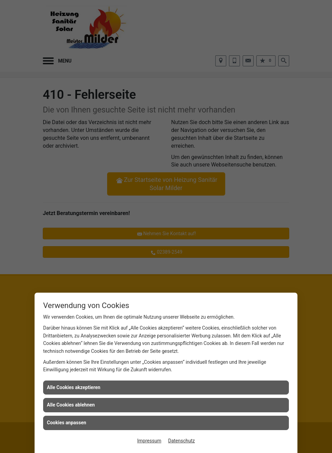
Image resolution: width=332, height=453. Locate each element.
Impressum (149, 440)
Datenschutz (181, 440)
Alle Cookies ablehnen (71, 405)
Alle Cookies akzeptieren (73, 387)
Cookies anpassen (66, 422)
